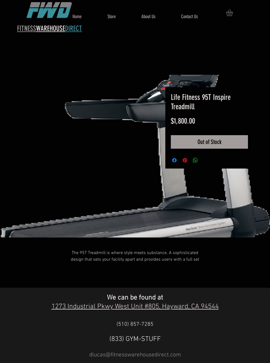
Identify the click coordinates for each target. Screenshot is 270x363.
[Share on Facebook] (174, 160)
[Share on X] (205, 160)
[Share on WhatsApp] (195, 160)
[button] (233, 12)
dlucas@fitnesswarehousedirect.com (135, 354)
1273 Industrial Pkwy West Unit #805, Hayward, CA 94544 (135, 307)
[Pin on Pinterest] (185, 160)
